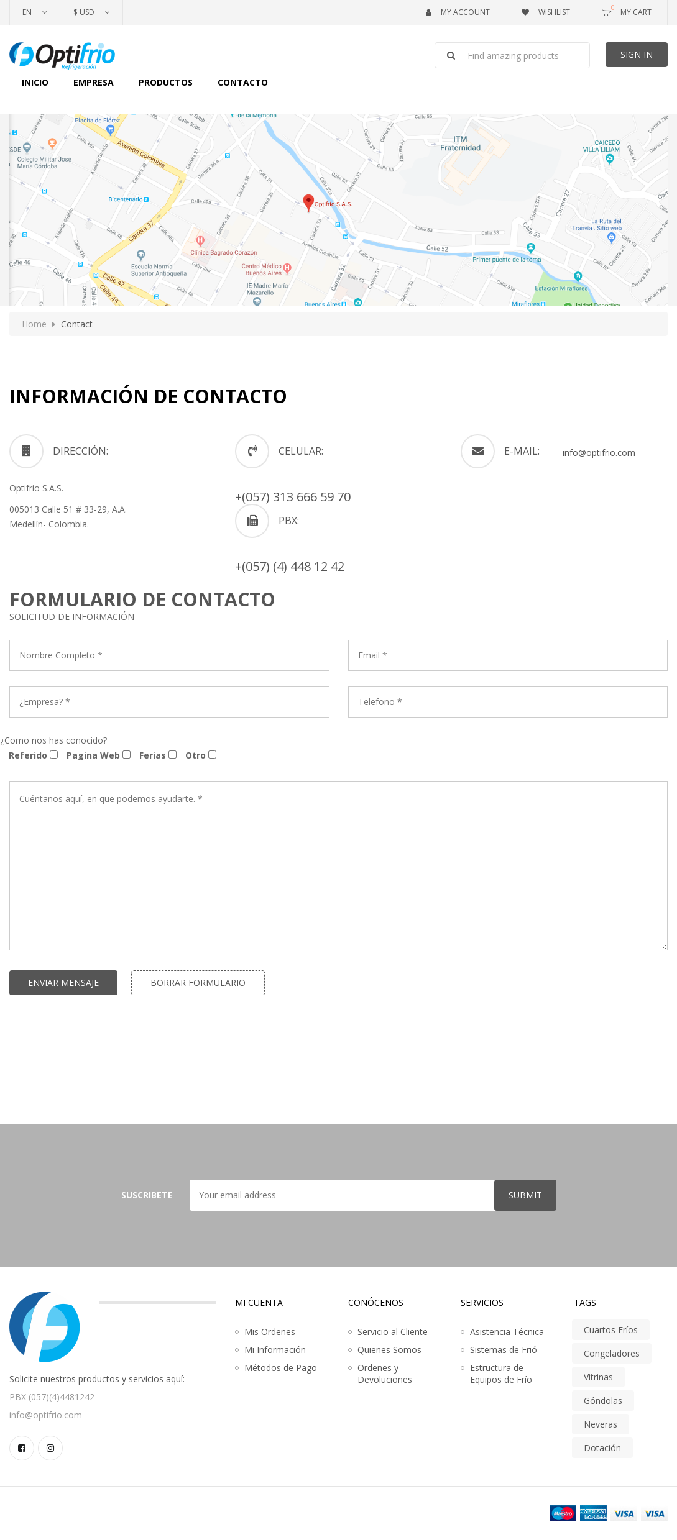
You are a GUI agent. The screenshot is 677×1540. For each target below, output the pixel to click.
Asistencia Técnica (507, 1331)
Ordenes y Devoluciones (384, 1373)
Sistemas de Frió (503, 1349)
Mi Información (275, 1349)
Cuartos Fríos (611, 1330)
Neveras (600, 1424)
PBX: (289, 520)
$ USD (83, 12)
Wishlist (546, 12)
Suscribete (147, 1195)
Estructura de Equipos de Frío (501, 1373)
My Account (458, 12)
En (27, 12)
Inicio (35, 82)
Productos (166, 82)
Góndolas (603, 1400)
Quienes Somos (389, 1349)
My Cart (627, 10)
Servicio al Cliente (392, 1331)
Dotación (602, 1448)
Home (34, 324)
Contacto (243, 82)
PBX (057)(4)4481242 (51, 1397)
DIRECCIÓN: (80, 451)
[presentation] (103, 1050)
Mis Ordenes (269, 1331)
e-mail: (522, 451)
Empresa (93, 82)
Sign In (636, 54)
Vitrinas (598, 1377)
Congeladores (612, 1353)
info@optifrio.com (599, 452)
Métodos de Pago (280, 1368)
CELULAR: (301, 451)
